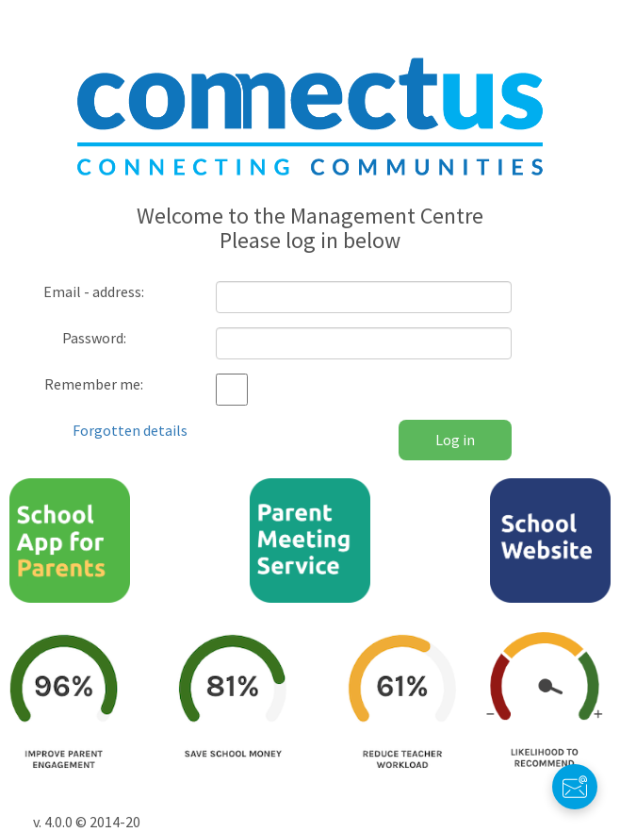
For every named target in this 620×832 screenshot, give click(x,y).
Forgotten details (130, 430)
